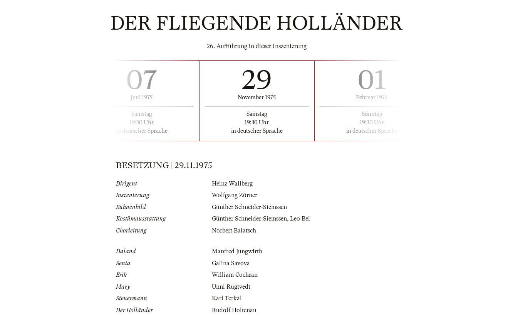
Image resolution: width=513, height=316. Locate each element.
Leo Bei (300, 218)
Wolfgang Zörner (234, 195)
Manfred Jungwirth (237, 251)
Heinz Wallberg (232, 183)
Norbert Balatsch (234, 230)
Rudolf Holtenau (234, 310)
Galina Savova (231, 263)
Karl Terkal (227, 298)
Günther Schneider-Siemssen (249, 207)
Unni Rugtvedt (231, 286)
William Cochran (235, 274)
